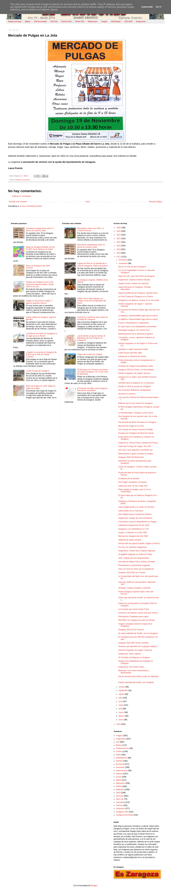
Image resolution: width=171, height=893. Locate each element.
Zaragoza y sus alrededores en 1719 (133, 529)
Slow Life (120, 799)
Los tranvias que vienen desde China (133, 609)
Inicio (88, 202)
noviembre (123, 263)
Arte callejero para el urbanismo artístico (135, 514)
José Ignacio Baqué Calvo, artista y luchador (136, 562)
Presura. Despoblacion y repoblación (133, 323)
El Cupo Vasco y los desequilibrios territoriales (137, 326)
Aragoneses (141, 21)
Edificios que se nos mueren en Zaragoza (135, 403)
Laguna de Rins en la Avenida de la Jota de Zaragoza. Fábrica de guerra (92, 264)
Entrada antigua (155, 202)
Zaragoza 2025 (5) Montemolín (131, 457)
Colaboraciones (122, 748)
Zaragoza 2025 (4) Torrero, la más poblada (136, 370)
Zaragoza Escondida (124, 815)
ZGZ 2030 (128, 21)
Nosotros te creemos (127, 394)
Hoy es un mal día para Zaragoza (132, 267)
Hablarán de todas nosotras (129, 540)
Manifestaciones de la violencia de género (135, 334)
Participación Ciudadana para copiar (133, 616)
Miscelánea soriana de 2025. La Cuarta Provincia (90, 229)
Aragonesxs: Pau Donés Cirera (131, 667)
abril (121, 709)
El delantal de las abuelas (129, 478)
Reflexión (120, 789)
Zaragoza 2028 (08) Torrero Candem (133, 643)
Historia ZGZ (66, 21)
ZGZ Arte (54, 21)
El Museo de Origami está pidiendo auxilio (135, 366)
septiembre (124, 690)
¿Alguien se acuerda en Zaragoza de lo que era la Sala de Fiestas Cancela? (41, 354)
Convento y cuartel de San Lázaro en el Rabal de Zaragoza (92, 318)
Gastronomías (122, 770)
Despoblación (121, 758)
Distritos (18, 180)
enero (121, 720)
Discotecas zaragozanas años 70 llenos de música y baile (39, 229)
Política (119, 786)
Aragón (104, 21)
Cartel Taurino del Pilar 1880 (130, 353)
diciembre (123, 260)
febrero (122, 716)
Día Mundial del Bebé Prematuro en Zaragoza (137, 422)
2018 (118, 253)
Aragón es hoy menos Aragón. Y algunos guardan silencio (39, 302)
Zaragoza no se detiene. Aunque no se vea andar (138, 300)
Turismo (119, 805)
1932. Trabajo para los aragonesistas (133, 558)
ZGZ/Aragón (116, 21)
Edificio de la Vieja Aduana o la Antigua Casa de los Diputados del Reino (91, 300)
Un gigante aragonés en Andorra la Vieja (135, 554)
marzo (122, 712)
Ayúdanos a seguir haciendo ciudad (133, 349)
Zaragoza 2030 (122, 812)
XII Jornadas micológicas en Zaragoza (134, 657)
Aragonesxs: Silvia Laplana (129, 654)
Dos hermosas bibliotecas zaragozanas (134, 390)
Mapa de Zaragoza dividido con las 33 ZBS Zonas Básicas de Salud (40, 248)
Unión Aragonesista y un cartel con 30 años (136, 507)
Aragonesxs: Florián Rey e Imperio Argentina (136, 551)
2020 (118, 246)
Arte (117, 742)
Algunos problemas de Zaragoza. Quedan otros (138, 293)
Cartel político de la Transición (130, 511)
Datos (118, 755)
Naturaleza (120, 783)
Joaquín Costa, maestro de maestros (133, 283)
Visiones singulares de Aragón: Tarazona (135, 650)
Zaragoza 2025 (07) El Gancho (131, 630)
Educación (120, 767)
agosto (122, 694)
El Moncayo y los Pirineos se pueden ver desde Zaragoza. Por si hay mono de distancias (92, 372)
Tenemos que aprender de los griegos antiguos (137, 646)
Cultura (119, 751)
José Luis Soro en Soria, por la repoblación (136, 569)
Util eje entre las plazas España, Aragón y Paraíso (139, 543)
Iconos (118, 777)
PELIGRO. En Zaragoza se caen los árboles (136, 620)
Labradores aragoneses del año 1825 (133, 525)
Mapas (27, 21)
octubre (122, 687)
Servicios (120, 796)
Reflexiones (92, 21)
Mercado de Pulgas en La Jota (131, 426)
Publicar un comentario (21, 196)
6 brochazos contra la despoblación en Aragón (137, 522)
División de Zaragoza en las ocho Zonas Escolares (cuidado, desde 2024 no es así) (40, 284)
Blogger (94, 885)
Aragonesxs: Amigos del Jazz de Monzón (135, 518)
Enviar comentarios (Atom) (31, 206)
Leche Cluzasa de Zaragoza (37, 371)
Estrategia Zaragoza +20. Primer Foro (134, 330)
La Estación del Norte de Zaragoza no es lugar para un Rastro (41, 334)
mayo (121, 705)
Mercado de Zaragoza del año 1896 (133, 536)
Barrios (119, 745)
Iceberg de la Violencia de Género (132, 356)
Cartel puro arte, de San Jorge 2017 (133, 486)
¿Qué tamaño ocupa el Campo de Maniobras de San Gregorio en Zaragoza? (91, 338)
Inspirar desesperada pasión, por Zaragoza (136, 682)
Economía (26, 180)
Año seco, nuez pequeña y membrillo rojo (135, 450)
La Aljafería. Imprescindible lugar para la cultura (138, 316)
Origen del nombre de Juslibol (89, 354)
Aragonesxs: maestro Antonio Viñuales (134, 280)
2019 (118, 249)
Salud (118, 793)
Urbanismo (120, 808)
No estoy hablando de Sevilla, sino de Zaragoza (138, 633)
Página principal (14, 21)
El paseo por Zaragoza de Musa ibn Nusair (136, 433)
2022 (118, 238)
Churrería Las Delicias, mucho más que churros (138, 613)
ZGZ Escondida (40, 21)
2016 (118, 724)
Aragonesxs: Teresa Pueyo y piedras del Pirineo (138, 443)
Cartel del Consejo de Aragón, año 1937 (135, 446)
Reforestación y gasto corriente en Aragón (135, 454)
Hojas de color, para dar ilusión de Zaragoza (136, 276)
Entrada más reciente (18, 202)
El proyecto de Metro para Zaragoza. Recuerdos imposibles (92, 389)
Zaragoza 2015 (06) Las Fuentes (132, 572)
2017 (118, 257)
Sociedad (120, 802)
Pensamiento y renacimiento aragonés (134, 565)
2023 (118, 235)
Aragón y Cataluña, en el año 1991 (132, 532)
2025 (118, 228)
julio (121, 698)
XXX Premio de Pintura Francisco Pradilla (135, 429)
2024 (118, 231)
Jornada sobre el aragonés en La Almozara (136, 383)
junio (121, 701)
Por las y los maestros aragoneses (132, 547)
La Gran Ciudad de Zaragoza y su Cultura (135, 296)
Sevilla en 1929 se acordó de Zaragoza (134, 386)
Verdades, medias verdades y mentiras (134, 588)
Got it (159, 7)
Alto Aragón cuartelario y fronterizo (132, 482)
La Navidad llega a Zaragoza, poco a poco (135, 413)
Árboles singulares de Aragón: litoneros (134, 373)
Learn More (147, 7)
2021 (118, 242)
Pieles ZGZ (79, 21)
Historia (119, 774)
